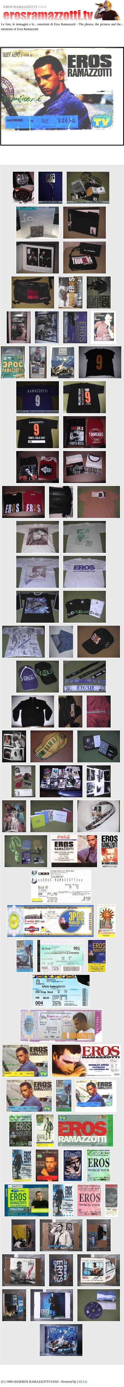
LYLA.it (82, 1382)
